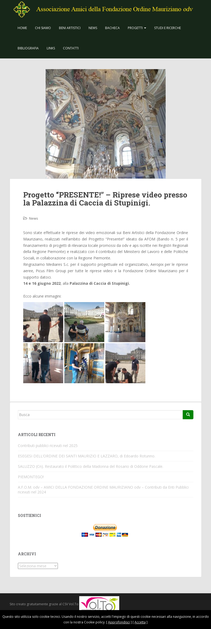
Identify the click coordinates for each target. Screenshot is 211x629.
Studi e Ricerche (167, 28)
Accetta (140, 622)
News (93, 28)
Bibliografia (28, 48)
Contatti (71, 48)
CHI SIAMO (43, 28)
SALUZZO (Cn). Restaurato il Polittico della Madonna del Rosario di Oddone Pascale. (90, 466)
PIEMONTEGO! (31, 476)
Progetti (137, 28)
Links (51, 48)
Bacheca (112, 28)
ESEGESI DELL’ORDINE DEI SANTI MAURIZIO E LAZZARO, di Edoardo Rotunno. (86, 455)
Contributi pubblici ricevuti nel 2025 (48, 445)
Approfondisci (119, 622)
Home (22, 28)
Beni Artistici (70, 28)
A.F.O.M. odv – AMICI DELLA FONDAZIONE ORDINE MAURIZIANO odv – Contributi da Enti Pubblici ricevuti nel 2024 (103, 490)
